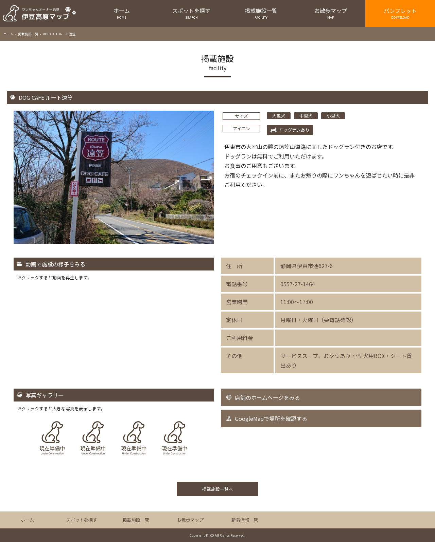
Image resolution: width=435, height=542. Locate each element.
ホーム (122, 13)
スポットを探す (191, 13)
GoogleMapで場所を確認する (271, 418)
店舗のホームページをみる (267, 397)
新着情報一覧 (244, 520)
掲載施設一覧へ (217, 489)
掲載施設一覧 (261, 13)
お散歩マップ (330, 13)
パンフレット (400, 13)
